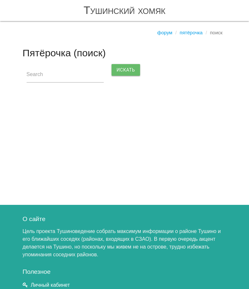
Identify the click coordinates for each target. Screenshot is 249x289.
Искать (126, 69)
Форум (164, 32)
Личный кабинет (50, 285)
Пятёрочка (191, 32)
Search (35, 74)
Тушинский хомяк (125, 10)
